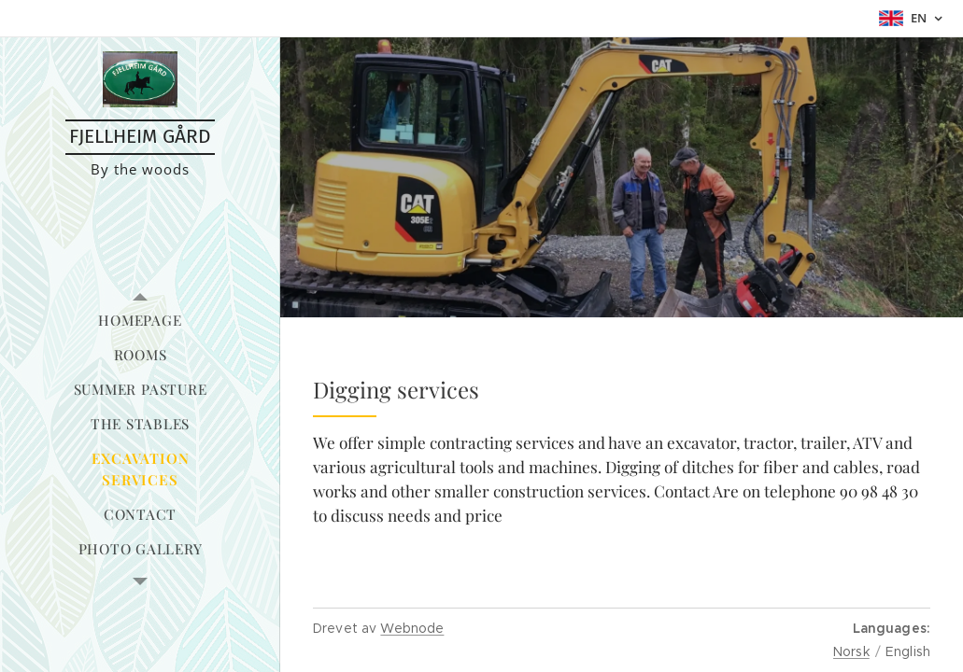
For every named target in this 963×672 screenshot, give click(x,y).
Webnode (412, 628)
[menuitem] (140, 320)
